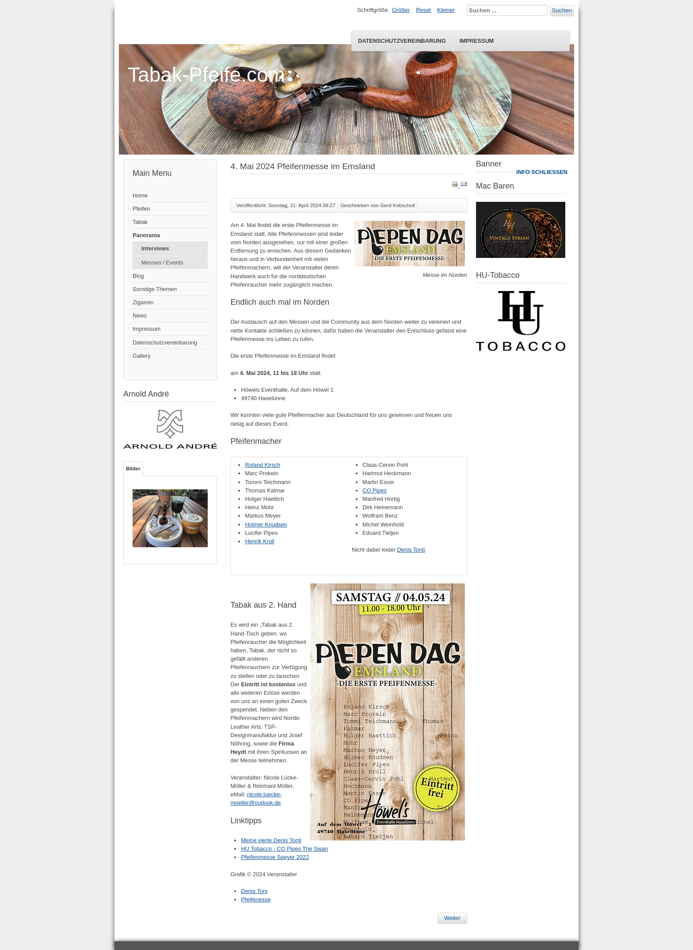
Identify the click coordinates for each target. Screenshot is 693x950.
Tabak (140, 222)
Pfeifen (141, 208)
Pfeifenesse (255, 899)
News (140, 315)
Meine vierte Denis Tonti (271, 840)
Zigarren (143, 302)
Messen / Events (162, 262)
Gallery (142, 355)
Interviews (155, 248)
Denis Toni (254, 891)
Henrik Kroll (259, 541)
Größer (401, 10)
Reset (423, 10)
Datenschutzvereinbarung (402, 41)
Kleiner (446, 10)
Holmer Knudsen (266, 524)
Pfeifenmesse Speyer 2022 (275, 857)
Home (140, 195)
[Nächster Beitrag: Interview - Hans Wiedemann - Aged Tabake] (452, 918)
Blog (138, 276)
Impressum (477, 41)
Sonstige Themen (155, 289)
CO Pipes (374, 490)
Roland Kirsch (262, 465)
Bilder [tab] (133, 468)
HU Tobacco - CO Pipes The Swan (284, 848)
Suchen (562, 10)
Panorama (146, 235)
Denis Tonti (411, 549)
